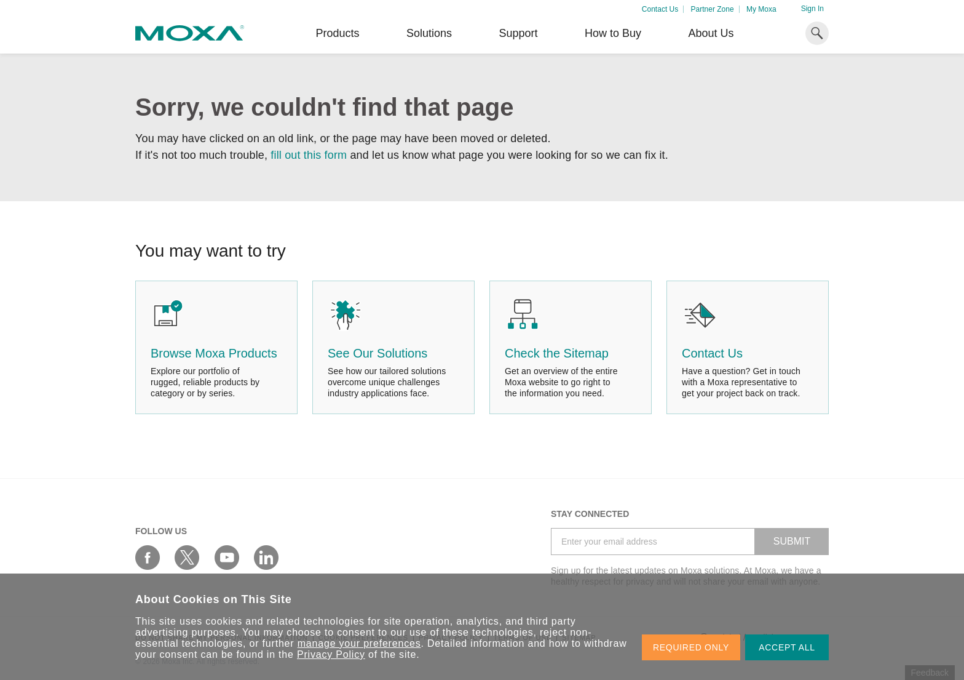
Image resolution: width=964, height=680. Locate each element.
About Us (710, 33)
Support (518, 33)
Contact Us (660, 9)
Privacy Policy (331, 654)
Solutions (429, 33)
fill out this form (309, 155)
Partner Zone (712, 9)
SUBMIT (791, 541)
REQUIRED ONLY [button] (691, 647)
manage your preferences (359, 643)
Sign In (812, 8)
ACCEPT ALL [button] (787, 647)
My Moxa (761, 9)
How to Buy (613, 33)
